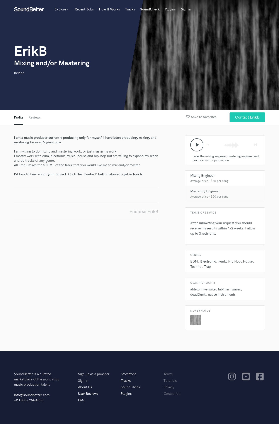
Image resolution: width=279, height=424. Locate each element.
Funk (222, 261)
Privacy (168, 387)
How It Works (109, 9)
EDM (194, 261)
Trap (207, 267)
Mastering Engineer (205, 191)
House (248, 261)
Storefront (128, 374)
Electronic (208, 261)
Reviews (35, 117)
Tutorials (170, 381)
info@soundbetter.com (31, 395)
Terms (168, 374)
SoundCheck (150, 9)
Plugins (170, 9)
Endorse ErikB (143, 211)
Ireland (19, 73)
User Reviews (88, 394)
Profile (18, 117)
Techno (195, 267)
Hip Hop (234, 261)
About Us (85, 387)
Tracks (130, 9)
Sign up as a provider (93, 374)
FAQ (81, 400)
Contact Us (171, 394)
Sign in (186, 9)
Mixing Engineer (202, 176)
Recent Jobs (84, 9)
